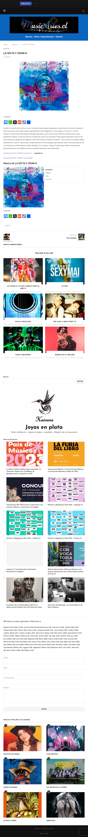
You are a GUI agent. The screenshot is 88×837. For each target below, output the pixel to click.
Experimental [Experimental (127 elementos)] (75, 633)
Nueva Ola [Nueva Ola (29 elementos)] (8, 641)
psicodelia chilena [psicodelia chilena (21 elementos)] (24, 644)
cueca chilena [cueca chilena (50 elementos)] (60, 630)
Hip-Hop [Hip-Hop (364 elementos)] (54, 636)
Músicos (14, 44)
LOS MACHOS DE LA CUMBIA (56, 787)
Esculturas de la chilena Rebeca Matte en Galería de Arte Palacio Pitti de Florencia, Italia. (24, 606)
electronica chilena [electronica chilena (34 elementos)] (44, 633)
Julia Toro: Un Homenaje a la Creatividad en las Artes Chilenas (65, 606)
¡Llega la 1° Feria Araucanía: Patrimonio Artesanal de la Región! (21, 570)
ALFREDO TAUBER (9, 820)
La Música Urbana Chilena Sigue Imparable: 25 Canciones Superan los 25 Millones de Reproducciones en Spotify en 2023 (23, 471)
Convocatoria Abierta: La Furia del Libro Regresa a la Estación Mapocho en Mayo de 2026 (66, 470)
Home (5, 44)
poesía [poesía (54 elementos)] (55, 641)
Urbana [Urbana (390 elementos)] (15, 650)
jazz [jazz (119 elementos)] (74, 636)
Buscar (6, 377)
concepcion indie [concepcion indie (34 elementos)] (45, 630)
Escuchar (48, 179)
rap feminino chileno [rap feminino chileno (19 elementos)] (12, 647)
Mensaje (44, 689)
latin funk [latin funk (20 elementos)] (21, 639)
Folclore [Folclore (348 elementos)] (8, 636)
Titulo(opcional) (44, 680)
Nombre (44, 660)
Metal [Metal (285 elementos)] (43, 639)
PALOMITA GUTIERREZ (11, 754)
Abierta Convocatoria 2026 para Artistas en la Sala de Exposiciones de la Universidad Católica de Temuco (65, 571)
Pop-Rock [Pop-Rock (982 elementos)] (73, 641)
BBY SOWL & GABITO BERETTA (65, 321)
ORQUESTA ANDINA (10, 787)
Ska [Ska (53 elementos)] (6, 650)
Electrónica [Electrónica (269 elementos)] (60, 633)
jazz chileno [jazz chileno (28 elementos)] (9, 639)
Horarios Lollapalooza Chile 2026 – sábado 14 (23, 538)
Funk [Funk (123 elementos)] (34, 636)
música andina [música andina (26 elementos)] (55, 639)
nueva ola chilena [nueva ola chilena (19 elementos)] (23, 641)
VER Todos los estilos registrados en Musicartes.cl (22, 621)
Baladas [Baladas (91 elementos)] (8, 627)
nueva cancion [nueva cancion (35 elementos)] (70, 639)
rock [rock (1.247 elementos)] (66, 647)
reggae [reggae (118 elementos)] (27, 647)
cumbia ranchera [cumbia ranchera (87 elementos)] (27, 633)
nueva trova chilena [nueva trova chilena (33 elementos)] (41, 641)
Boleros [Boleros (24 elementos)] (18, 627)
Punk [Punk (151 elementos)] (37, 644)
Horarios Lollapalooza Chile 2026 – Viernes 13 (65, 538)
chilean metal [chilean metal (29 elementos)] (10, 630)
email (44, 670)
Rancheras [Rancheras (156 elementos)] (61, 644)
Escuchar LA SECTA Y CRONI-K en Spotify (17, 153)
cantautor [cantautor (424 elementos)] (58, 627)
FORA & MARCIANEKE (23, 355)
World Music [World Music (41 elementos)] (27, 650)
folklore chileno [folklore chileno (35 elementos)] (22, 636)
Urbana (7, 226)
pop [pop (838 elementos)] (63, 641)
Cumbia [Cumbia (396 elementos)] (73, 630)
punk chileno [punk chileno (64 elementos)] (48, 644)
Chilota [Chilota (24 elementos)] (22, 630)
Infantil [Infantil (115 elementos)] (65, 636)
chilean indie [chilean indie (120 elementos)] (71, 627)
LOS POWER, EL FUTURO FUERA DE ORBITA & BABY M (23, 287)
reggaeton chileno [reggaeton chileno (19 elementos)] (41, 647)
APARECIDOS (50, 820)
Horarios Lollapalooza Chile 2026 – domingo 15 (65, 505)
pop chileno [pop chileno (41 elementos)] (9, 644)
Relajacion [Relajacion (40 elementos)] (56, 647)
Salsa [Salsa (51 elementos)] (75, 647)
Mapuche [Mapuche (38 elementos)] (33, 639)
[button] (34, 3)
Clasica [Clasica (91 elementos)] (32, 630)
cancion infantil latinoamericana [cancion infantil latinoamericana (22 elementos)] (37, 627)
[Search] (83, 11)
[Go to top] (44, 833)
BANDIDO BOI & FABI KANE (65, 355)
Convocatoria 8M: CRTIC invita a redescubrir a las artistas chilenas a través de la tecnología (24, 506)
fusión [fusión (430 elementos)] (43, 636)
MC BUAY (65, 286)
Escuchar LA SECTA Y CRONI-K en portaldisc (18, 158)
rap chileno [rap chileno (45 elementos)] (74, 644)
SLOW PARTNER (52, 754)
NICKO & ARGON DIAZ (23, 321)
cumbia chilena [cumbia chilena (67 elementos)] (10, 633)
